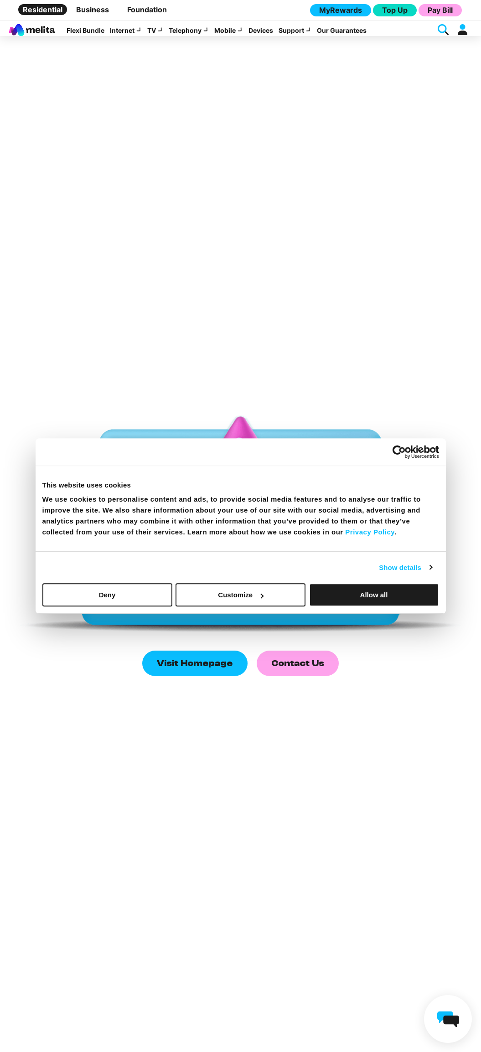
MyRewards (340, 10)
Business (92, 9)
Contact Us (297, 677)
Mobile (225, 36)
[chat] (448, 1019)
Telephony (185, 36)
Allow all (374, 595)
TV (151, 36)
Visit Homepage (195, 677)
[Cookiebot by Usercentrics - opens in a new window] (399, 452)
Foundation (147, 9)
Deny (107, 595)
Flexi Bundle (85, 36)
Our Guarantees (342, 36)
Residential (42, 9)
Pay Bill (440, 10)
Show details (400, 567)
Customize (241, 595)
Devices (260, 36)
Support (291, 36)
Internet (122, 36)
